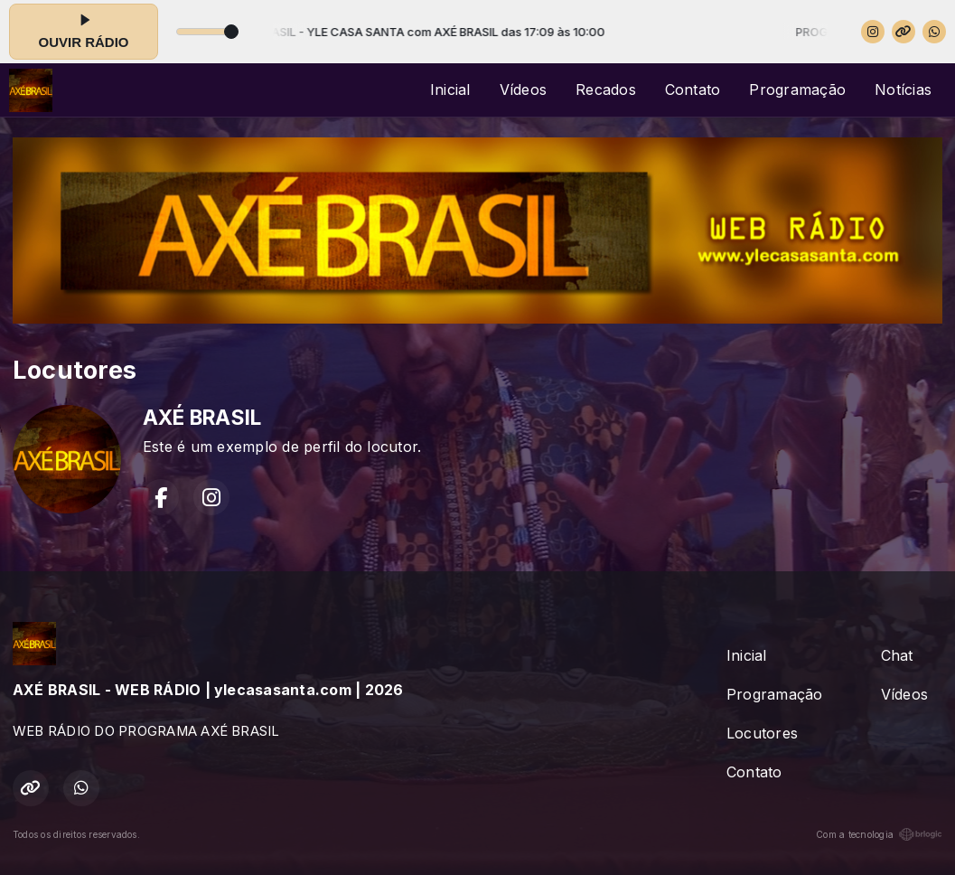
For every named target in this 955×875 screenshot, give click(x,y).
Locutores (762, 733)
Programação (797, 89)
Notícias (903, 89)
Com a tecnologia (879, 834)
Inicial (450, 89)
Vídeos (523, 89)
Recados (606, 89)
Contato (693, 89)
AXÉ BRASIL (202, 417)
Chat (897, 655)
